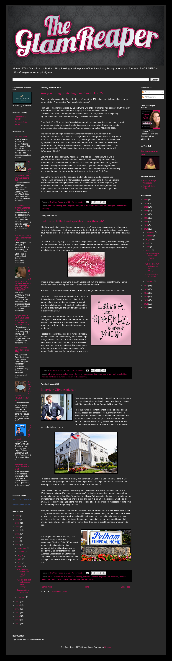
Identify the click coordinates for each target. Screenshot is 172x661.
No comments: (77, 202)
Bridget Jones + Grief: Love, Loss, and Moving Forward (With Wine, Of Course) (22, 320)
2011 (17, 623)
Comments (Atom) (59, 591)
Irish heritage (67, 579)
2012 (17, 620)
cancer (71, 374)
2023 (17, 527)
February (22, 597)
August (21, 555)
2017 (50, 577)
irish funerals (118, 374)
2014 (17, 613)
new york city (86, 579)
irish (110, 374)
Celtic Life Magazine (98, 577)
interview (122, 577)
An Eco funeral (21, 137)
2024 (17, 523)
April (20, 562)
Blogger (107, 647)
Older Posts (126, 587)
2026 (17, 516)
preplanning (82, 377)
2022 (17, 530)
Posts (145, 92)
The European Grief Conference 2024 (22, 350)
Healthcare (99, 206)
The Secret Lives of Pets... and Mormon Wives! (23, 237)
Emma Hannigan (80, 374)
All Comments (149, 97)
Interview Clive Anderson (58, 389)
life (105, 206)
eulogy (90, 374)
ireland (105, 374)
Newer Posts (46, 587)
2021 (17, 534)
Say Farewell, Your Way (22, 499)
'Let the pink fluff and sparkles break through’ (72, 221)
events (91, 206)
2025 (17, 519)
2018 (17, 545)
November (22, 548)
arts (64, 206)
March (20, 566)
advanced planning (55, 206)
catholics (86, 577)
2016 (17, 605)
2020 (17, 538)
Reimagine (111, 206)
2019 (17, 541)
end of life (84, 206)
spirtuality (45, 208)
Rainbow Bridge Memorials (149, 182)
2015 (17, 609)
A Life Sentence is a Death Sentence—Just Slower (22, 207)
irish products (72, 377)
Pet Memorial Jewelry (20, 118)
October (21, 552)
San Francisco (121, 206)
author (65, 374)
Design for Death (73, 206)
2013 (17, 616)
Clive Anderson (112, 577)
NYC (93, 579)
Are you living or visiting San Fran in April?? (72, 93)
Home (86, 587)
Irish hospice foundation (58, 377)
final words (98, 374)
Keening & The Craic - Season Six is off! (22, 466)
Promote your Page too (21, 504)
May (20, 559)
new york (76, 579)
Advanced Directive (59, 577)
